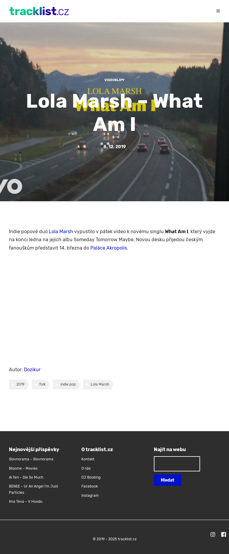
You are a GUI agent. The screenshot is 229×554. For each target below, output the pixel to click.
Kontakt (88, 459)
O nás (86, 468)
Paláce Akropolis (108, 248)
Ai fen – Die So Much (26, 477)
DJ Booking (90, 477)
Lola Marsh (61, 231)
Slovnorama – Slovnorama (31, 459)
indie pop (68, 384)
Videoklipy (114, 80)
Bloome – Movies (23, 468)
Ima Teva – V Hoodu (25, 501)
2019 (20, 384)
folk (42, 384)
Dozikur (32, 369)
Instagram (90, 495)
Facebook (89, 486)
